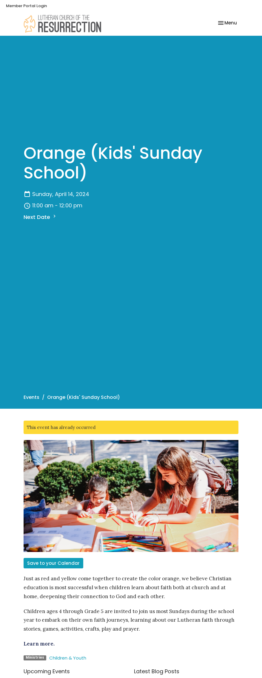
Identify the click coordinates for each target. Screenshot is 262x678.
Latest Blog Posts (156, 671)
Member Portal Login (26, 6)
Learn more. (39, 643)
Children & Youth (67, 658)
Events (31, 397)
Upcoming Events (47, 671)
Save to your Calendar (53, 563)
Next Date (40, 217)
